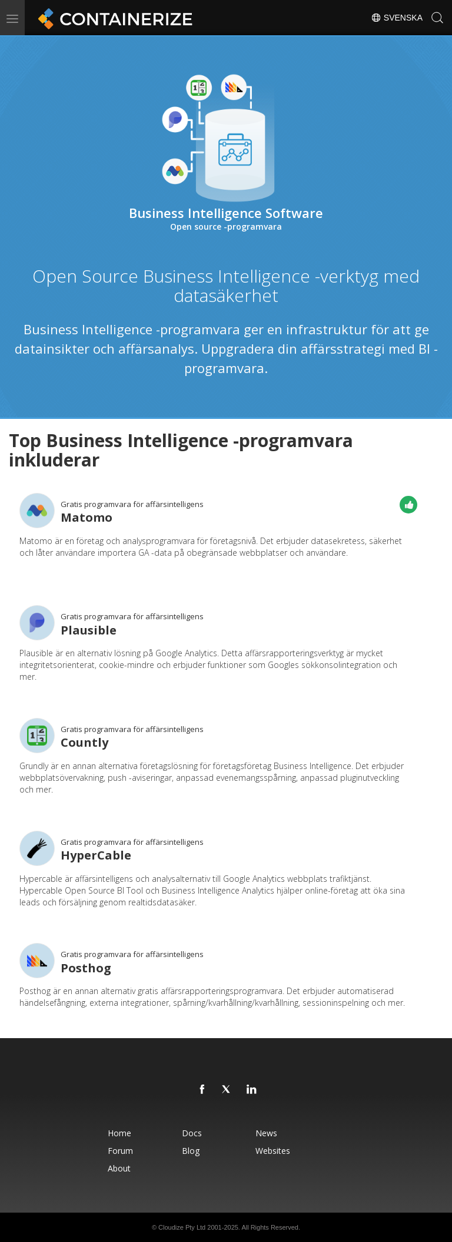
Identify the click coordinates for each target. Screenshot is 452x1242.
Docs (192, 1133)
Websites (272, 1150)
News (266, 1133)
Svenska (397, 17)
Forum (120, 1150)
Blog (191, 1150)
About (119, 1168)
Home (119, 1133)
